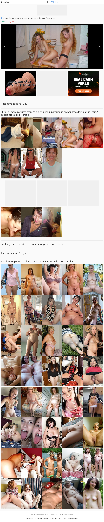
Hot (52, 2)
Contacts (29, 518)
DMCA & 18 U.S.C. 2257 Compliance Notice (64, 518)
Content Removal (41, 518)
